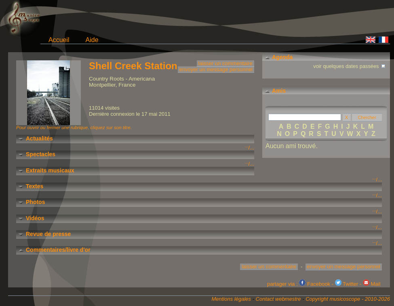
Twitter (346, 284)
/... (249, 147)
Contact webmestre (278, 299)
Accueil (59, 39)
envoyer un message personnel (216, 69)
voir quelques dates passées (350, 65)
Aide (92, 39)
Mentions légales (231, 299)
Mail (371, 284)
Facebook (314, 284)
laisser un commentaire (225, 63)
